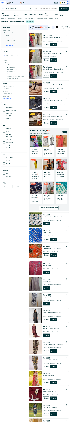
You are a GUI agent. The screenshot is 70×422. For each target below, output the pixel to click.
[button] (38, 51)
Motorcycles (32, 14)
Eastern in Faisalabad (41, 42)
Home (2, 42)
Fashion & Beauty (11, 42)
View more (10, 69)
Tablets (56, 14)
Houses (40, 14)
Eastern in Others (53, 42)
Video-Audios (47, 14)
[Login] (56, 2)
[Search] (64, 9)
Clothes (20, 42)
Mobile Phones (16, 14)
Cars (25, 14)
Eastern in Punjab (29, 42)
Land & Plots (62, 14)
